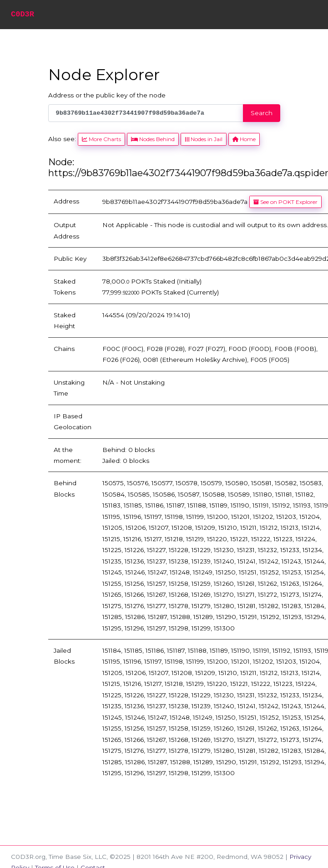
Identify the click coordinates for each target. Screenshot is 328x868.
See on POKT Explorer (285, 201)
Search (261, 113)
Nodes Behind (153, 139)
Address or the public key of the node (107, 95)
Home (244, 139)
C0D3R (22, 14)
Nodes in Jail (203, 139)
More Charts (101, 139)
